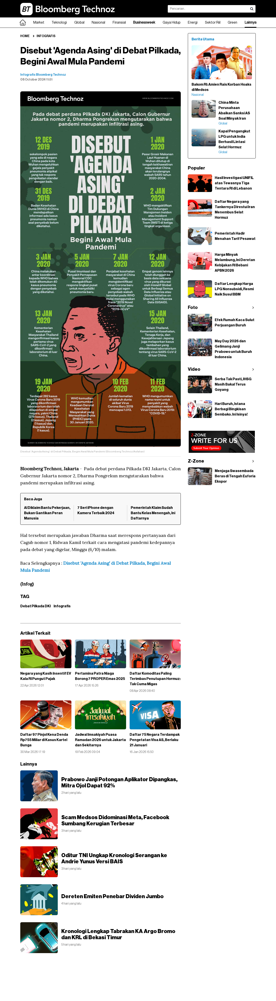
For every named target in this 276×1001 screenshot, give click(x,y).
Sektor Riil (212, 22)
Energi (193, 22)
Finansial (119, 22)
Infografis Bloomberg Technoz (43, 74)
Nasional (98, 22)
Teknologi (59, 22)
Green (232, 22)
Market (38, 22)
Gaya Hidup (172, 22)
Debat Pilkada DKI (35, 606)
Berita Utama (203, 39)
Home (25, 36)
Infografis (46, 36)
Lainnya (250, 22)
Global (79, 22)
